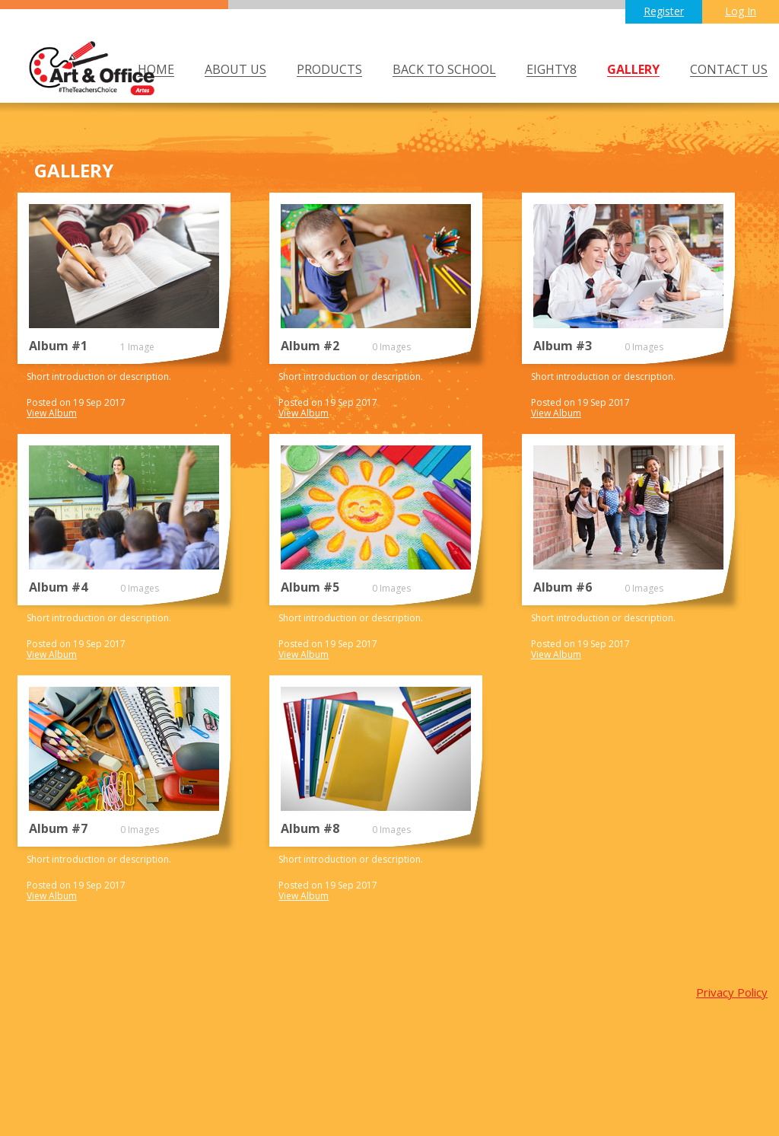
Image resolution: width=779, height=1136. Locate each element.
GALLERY (633, 69)
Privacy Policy (732, 992)
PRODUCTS (329, 69)
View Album (52, 413)
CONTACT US (729, 69)
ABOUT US (235, 69)
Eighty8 (551, 69)
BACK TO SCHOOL (444, 69)
